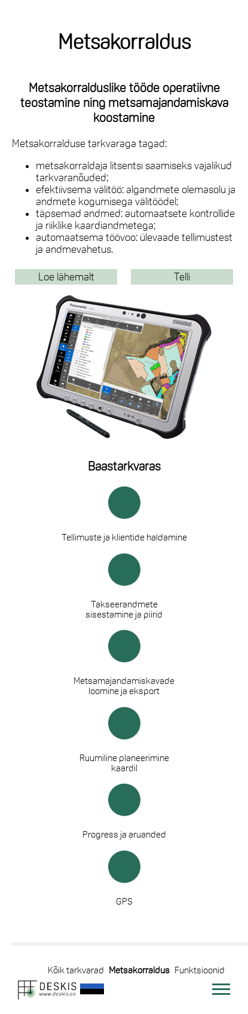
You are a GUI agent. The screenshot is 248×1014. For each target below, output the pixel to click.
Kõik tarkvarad (76, 970)
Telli (182, 277)
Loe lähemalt (66, 277)
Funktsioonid (199, 970)
